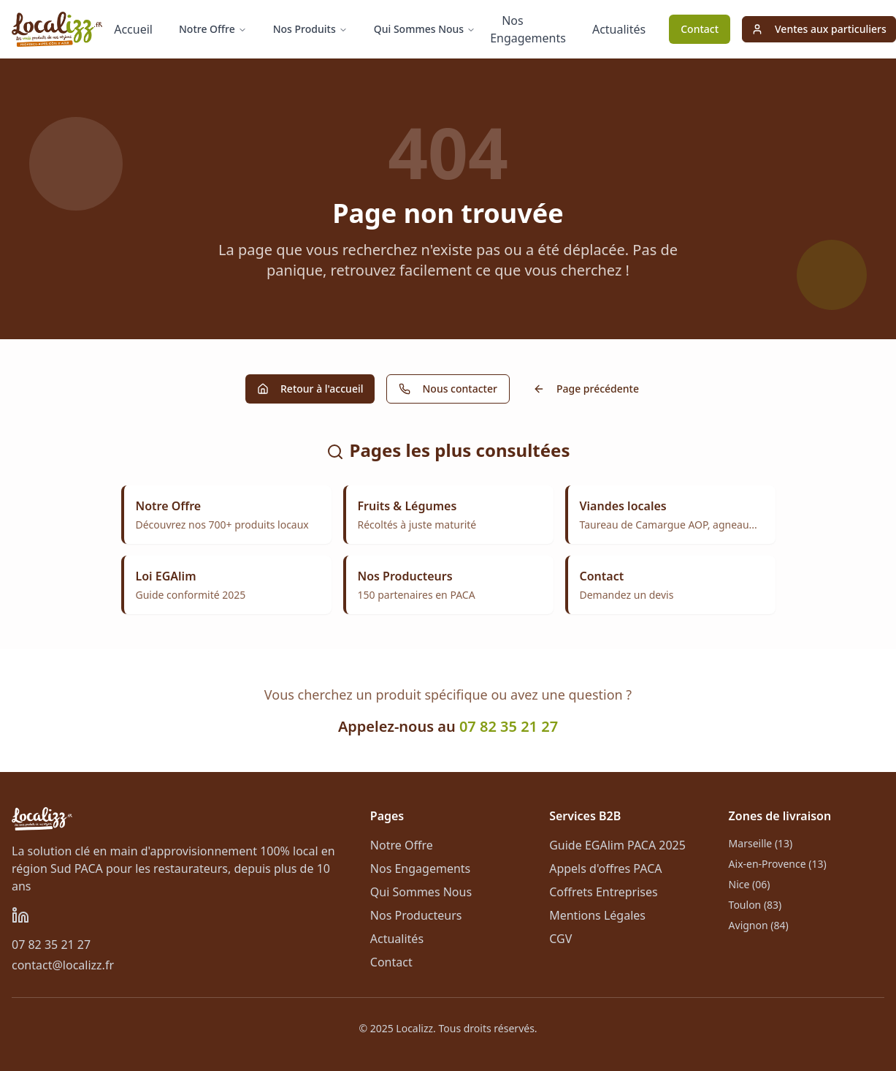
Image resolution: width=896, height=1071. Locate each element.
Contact (700, 29)
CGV (560, 939)
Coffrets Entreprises (603, 892)
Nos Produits (310, 29)
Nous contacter (448, 389)
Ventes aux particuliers (819, 29)
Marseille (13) (761, 843)
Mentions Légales (597, 915)
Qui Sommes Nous (424, 29)
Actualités (619, 29)
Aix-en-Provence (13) (778, 864)
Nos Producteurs (416, 915)
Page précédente (586, 389)
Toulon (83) (755, 905)
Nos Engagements (528, 29)
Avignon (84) (759, 925)
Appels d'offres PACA (605, 868)
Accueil (133, 29)
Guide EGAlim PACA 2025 (617, 845)
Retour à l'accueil (310, 389)
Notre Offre (213, 29)
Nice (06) (749, 884)
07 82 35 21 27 (508, 726)
